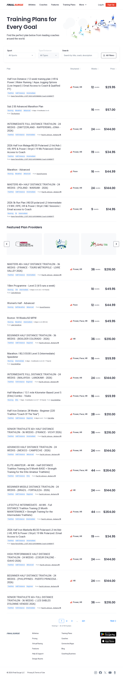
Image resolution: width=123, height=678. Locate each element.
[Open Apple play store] (108, 641)
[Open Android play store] (108, 635)
